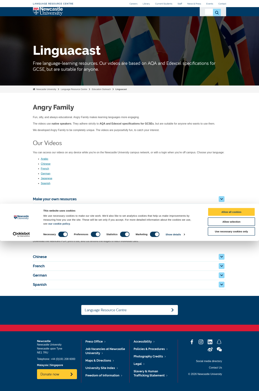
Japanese (46, 178)
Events (209, 3)
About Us (70, 18)
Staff (180, 3)
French (45, 168)
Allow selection (231, 371)
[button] (221, 199)
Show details (173, 384)
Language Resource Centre (53, 3)
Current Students (163, 3)
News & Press (194, 3)
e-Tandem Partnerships (145, 18)
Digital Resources (90, 18)
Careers (133, 3)
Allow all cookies (231, 362)
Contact (222, 3)
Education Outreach (116, 18)
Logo (48, 17)
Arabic (44, 158)
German (45, 173)
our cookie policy (59, 373)
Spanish (45, 183)
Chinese (46, 163)
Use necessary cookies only (231, 381)
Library (146, 3)
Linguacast (121, 89)
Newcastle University (46, 89)
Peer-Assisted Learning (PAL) (178, 18)
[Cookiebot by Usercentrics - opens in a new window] (21, 384)
